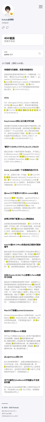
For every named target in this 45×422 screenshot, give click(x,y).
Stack (7, 416)
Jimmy (13, 416)
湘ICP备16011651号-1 (9, 411)
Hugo (6, 413)
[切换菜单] (40, 6)
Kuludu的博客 (8, 19)
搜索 (5, 52)
